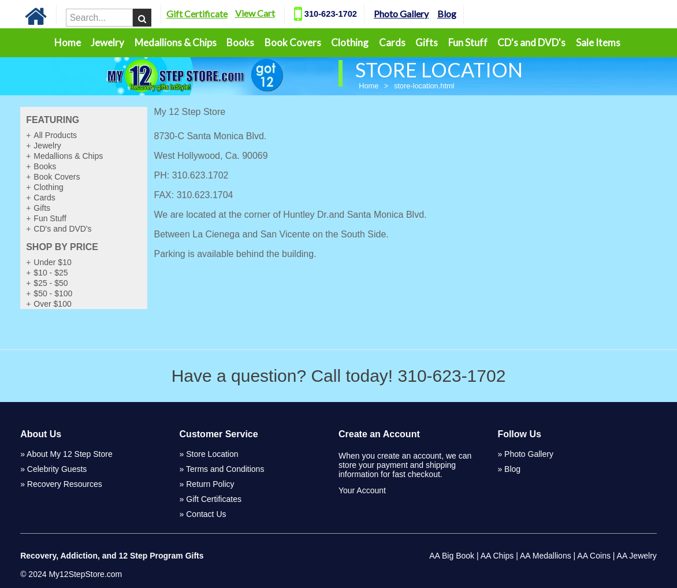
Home (67, 42)
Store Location (212, 454)
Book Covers (293, 42)
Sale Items (598, 42)
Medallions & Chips (176, 42)
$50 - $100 (53, 293)
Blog (464, 13)
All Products (55, 135)
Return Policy (210, 484)
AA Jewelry (637, 555)
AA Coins (594, 555)
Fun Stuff (468, 42)
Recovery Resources (64, 484)
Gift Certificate (214, 13)
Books (240, 42)
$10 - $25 (51, 272)
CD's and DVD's (531, 42)
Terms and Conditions (225, 469)
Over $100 (52, 303)
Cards (392, 42)
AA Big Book (451, 555)
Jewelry (107, 42)
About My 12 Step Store (70, 454)
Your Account (362, 490)
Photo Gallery (418, 13)
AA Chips (497, 555)
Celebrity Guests (57, 469)
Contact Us (206, 514)
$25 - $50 (51, 283)
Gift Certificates (213, 499)
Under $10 (52, 262)
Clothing (350, 42)
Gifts (426, 42)
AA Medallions (545, 555)
